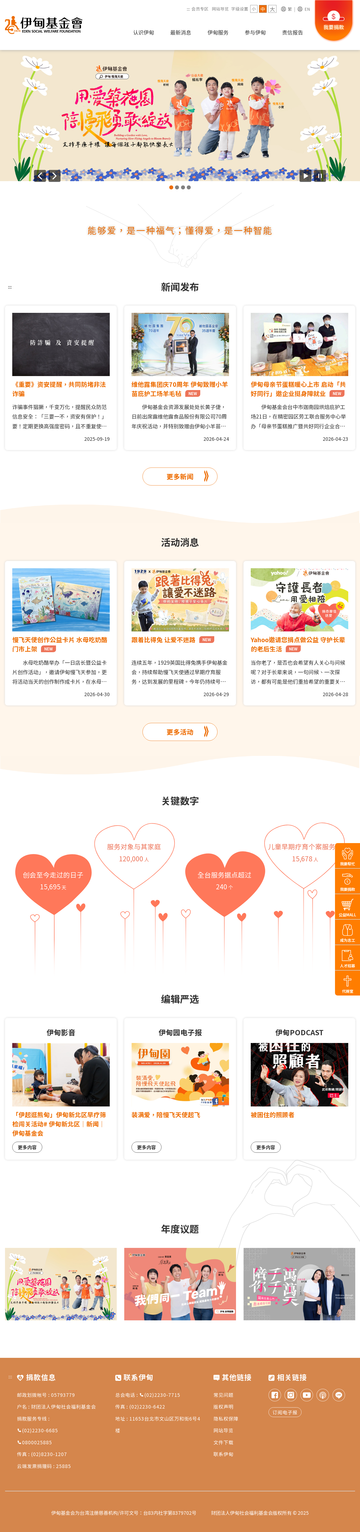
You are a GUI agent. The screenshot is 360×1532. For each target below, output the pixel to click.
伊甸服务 (218, 32)
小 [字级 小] (254, 9)
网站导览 (220, 9)
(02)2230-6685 (37, 1430)
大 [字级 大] (272, 9)
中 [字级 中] (262, 8)
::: (188, 8)
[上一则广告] (40, 176)
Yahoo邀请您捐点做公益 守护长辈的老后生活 (298, 644)
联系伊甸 (224, 1454)
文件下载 (224, 1442)
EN (307, 9)
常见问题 (224, 1394)
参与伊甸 (255, 32)
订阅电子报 (285, 1412)
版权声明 (224, 1406)
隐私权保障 (226, 1418)
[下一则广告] (54, 176)
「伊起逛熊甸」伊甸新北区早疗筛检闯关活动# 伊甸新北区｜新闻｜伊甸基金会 (59, 1123)
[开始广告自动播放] (306, 176)
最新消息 (180, 32)
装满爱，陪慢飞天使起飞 (166, 1114)
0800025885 (34, 1442)
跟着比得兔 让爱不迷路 (173, 639)
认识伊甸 (143, 32)
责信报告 (292, 32)
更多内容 (27, 1147)
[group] (180, 115)
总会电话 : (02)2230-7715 (147, 1394)
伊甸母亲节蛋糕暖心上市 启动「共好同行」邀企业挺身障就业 (298, 389)
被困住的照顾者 (272, 1114)
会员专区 (200, 9)
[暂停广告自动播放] (320, 176)
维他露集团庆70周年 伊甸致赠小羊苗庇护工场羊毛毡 (180, 389)
